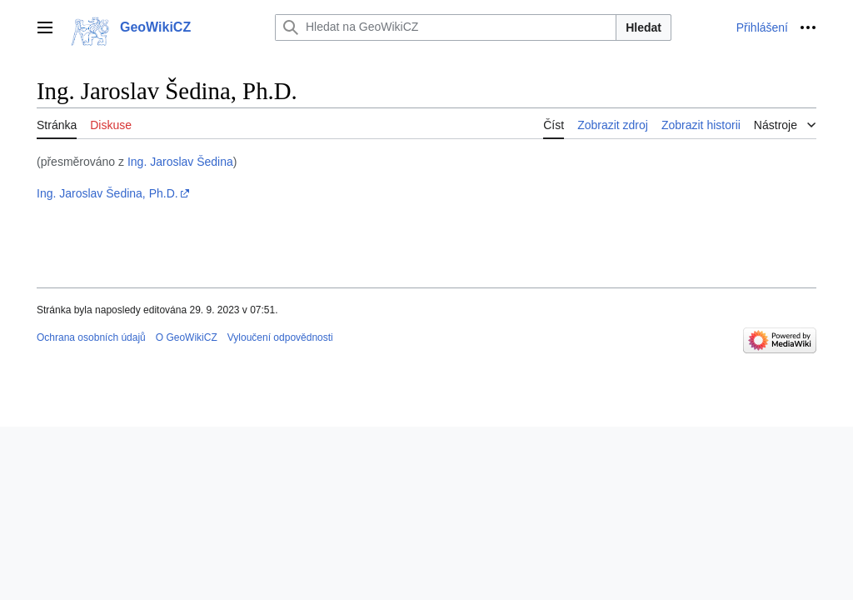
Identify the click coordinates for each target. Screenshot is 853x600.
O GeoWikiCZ (186, 337)
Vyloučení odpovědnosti (280, 337)
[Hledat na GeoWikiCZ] (445, 27)
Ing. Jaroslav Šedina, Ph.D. (107, 193)
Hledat (643, 27)
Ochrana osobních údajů (91, 337)
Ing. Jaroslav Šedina (180, 161)
